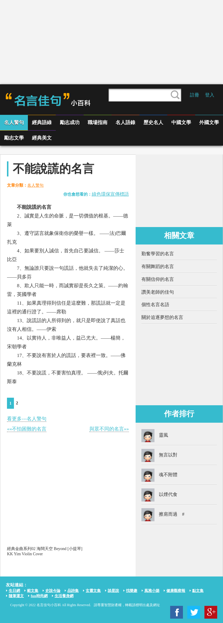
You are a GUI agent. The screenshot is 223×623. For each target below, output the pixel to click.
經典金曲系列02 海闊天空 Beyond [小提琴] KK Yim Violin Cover (44, 551)
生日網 (14, 590)
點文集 (198, 590)
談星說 (113, 590)
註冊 (194, 94)
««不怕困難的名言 (26, 429)
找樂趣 (131, 590)
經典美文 (42, 138)
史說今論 (52, 590)
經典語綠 (42, 122)
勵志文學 (14, 138)
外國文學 (209, 122)
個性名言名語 (155, 304)
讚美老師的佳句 (157, 292)
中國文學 (181, 122)
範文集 (32, 590)
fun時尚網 (39, 596)
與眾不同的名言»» (109, 429)
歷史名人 (153, 122)
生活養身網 (64, 596)
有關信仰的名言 (157, 279)
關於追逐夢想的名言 (162, 317)
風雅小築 (151, 590)
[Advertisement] (111, 42)
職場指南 (97, 122)
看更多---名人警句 (26, 419)
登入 (209, 94)
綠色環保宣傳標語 (110, 194)
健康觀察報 (175, 590)
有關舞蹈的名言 (157, 266)
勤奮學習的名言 (157, 253)
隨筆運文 (16, 596)
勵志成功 (70, 122)
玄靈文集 (93, 590)
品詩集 (73, 590)
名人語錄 (125, 122)
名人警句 (14, 122)
